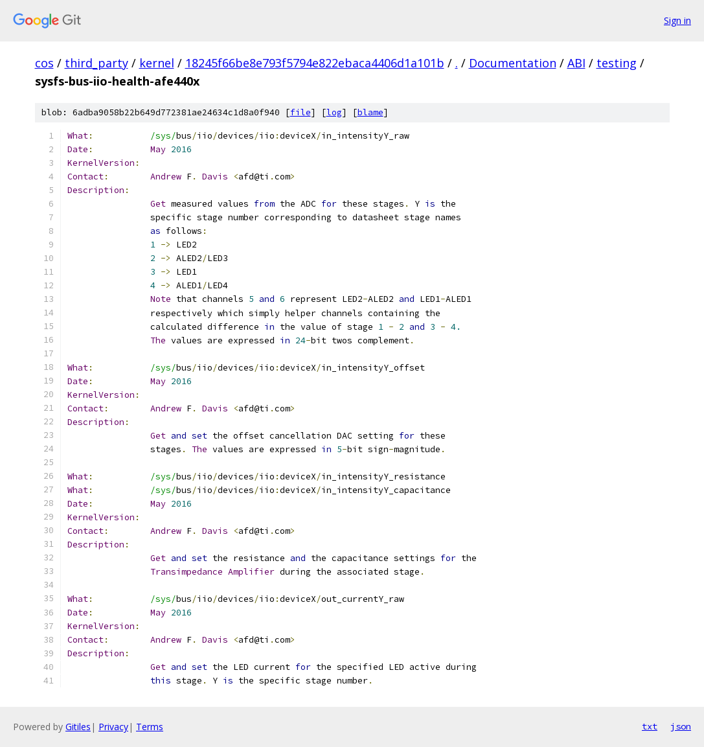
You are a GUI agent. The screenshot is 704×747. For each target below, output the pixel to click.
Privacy (113, 726)
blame (370, 112)
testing (616, 63)
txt (649, 726)
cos (44, 63)
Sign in (677, 20)
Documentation (512, 63)
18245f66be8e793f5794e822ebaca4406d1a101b (314, 63)
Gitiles (78, 726)
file (300, 112)
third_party (96, 63)
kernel (156, 63)
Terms (149, 726)
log (334, 112)
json (680, 726)
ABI (576, 63)
